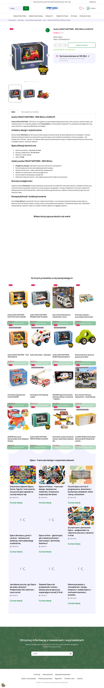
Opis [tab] (13, 112)
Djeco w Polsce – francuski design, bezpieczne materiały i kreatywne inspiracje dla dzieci (51, 490)
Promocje (37, 674)
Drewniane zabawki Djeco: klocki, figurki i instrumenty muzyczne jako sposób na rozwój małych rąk (22, 490)
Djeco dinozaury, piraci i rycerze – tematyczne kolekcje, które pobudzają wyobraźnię (21, 539)
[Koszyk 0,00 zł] (91, 8)
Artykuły (80, 679)
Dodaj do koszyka (82, 45)
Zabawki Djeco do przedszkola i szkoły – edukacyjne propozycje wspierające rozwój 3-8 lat (51, 588)
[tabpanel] (30, 55)
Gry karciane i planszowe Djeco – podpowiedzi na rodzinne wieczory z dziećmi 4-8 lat (81, 531)
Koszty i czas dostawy (28, 679)
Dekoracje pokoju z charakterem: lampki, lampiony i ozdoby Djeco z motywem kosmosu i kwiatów (79, 589)
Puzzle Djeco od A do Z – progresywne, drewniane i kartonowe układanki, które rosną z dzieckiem (80, 490)
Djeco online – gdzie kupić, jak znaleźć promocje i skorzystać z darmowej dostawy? (51, 539)
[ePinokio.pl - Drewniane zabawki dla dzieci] (52, 8)
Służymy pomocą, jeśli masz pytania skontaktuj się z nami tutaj (52, 2)
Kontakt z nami (69, 679)
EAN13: (55, 39)
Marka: (55, 37)
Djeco (60, 37)
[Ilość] (60, 45)
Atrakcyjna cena (85, 16)
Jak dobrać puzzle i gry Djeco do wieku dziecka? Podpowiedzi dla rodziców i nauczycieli (23, 588)
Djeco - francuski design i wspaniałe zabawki (52, 460)
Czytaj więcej (16, 503)
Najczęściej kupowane (62, 674)
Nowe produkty (48, 674)
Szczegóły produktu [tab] (30, 112)
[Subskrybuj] (71, 653)
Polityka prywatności (45, 679)
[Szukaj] (16, 8)
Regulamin (58, 679)
